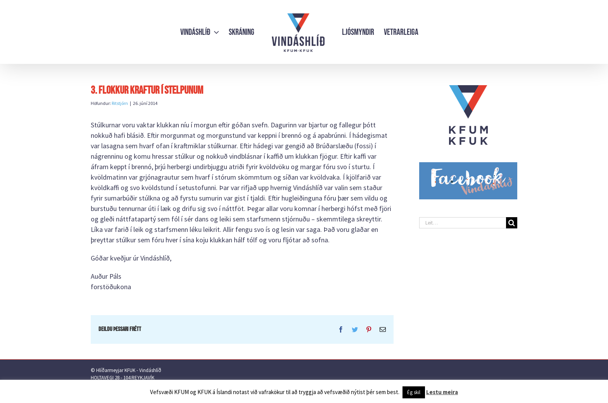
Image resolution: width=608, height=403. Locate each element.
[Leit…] (462, 222)
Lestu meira (442, 392)
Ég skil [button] (413, 392)
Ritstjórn (120, 103)
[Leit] (511, 222)
